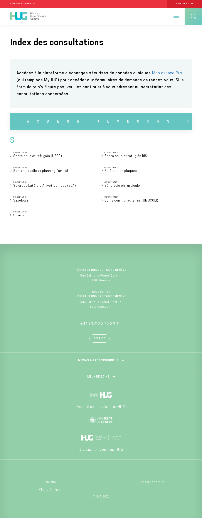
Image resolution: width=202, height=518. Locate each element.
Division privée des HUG (101, 450)
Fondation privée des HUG (101, 407)
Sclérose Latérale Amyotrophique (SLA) (44, 186)
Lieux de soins (98, 377)
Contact (99, 339)
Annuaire (50, 482)
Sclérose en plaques (120, 171)
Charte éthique (50, 490)
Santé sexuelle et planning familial (40, 171)
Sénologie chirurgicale (122, 186)
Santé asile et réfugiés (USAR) (37, 156)
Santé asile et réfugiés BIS (125, 156)
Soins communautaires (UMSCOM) (131, 200)
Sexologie (21, 200)
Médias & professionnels (98, 360)
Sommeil (19, 215)
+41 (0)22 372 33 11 (101, 324)
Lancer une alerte (152, 482)
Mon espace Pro (167, 73)
